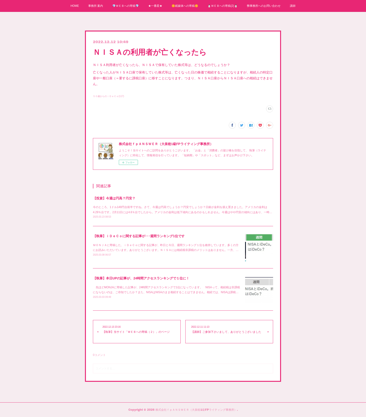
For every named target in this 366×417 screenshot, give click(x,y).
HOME (74, 5)
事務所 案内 (95, 5)
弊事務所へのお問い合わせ (264, 5)
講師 (293, 5)
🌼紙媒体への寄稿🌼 (185, 5)
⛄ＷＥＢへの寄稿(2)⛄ (223, 5)
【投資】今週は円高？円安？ (114, 198)
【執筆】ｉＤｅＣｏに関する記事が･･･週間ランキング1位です (139, 236)
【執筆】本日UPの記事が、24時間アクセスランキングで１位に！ (141, 278)
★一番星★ (155, 5)
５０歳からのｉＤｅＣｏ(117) (108, 96)
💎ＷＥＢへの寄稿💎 (125, 5)
